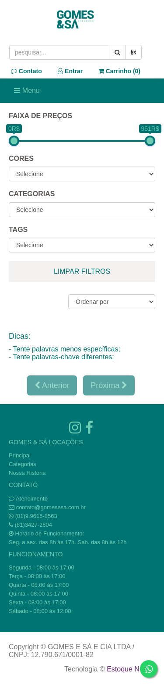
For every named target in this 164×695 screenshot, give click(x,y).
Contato (26, 71)
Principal (20, 455)
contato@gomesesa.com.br (51, 507)
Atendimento (28, 498)
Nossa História (27, 473)
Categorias (22, 464)
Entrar (70, 71)
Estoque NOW (129, 669)
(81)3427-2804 (33, 524)
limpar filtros (82, 271)
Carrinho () (119, 71)
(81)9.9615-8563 (36, 516)
